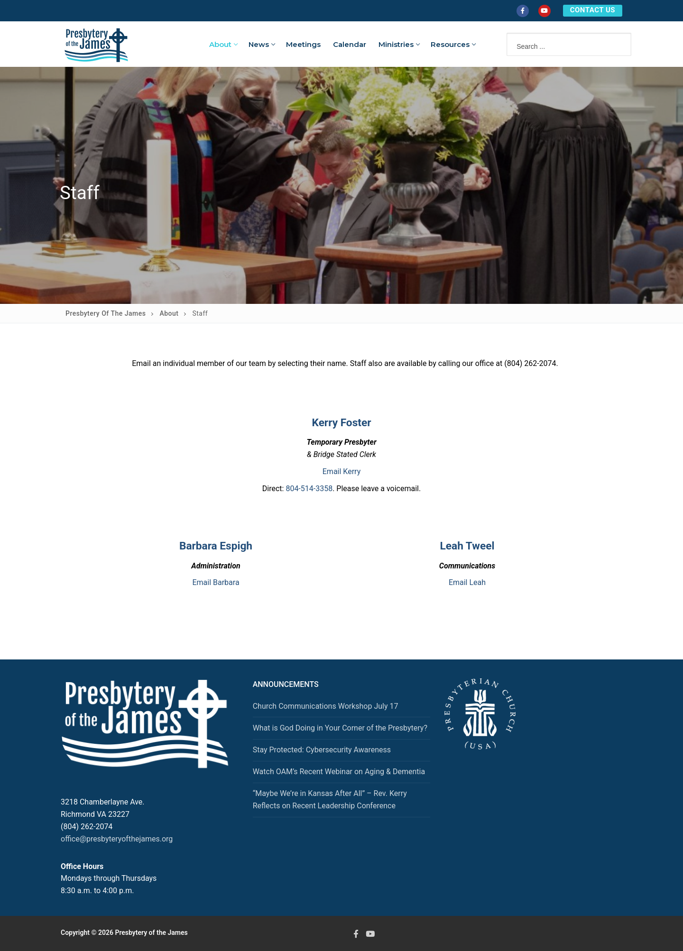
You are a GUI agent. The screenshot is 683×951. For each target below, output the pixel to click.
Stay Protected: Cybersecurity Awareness (322, 749)
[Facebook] (523, 11)
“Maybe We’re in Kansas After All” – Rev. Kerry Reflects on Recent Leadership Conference (330, 799)
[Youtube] (544, 11)
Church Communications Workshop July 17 (325, 706)
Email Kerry (341, 471)
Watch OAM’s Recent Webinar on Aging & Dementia (339, 771)
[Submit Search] (613, 44)
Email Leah (467, 582)
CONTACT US (592, 10)
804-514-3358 (309, 488)
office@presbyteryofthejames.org (117, 838)
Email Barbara (215, 582)
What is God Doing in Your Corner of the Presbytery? (340, 727)
